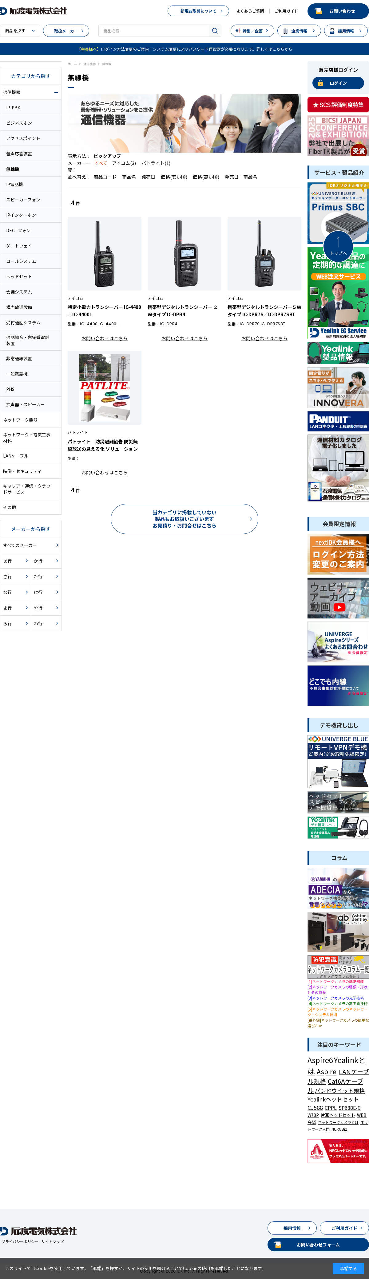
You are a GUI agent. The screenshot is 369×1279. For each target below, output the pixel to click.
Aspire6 (320, 1060)
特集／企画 (253, 31)
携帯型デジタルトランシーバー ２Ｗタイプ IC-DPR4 (183, 311)
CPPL (331, 1107)
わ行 (38, 623)
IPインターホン (21, 215)
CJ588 (315, 1107)
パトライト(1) (155, 163)
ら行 (7, 623)
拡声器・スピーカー (25, 404)
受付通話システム (23, 322)
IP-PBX (13, 107)
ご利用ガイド (286, 11)
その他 (9, 507)
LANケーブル (15, 456)
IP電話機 (14, 184)
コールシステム (21, 261)
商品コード (105, 177)
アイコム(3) (124, 163)
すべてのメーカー (20, 545)
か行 (38, 561)
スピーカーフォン (23, 200)
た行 (38, 576)
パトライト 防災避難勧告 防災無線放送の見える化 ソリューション (103, 445)
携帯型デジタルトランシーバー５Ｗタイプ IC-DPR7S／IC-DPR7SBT (264, 311)
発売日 (148, 177)
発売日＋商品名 (241, 177)
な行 (7, 592)
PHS (10, 389)
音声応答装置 (19, 153)
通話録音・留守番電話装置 (27, 340)
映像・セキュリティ (22, 471)
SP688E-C (350, 1107)
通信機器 (11, 92)
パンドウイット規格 (340, 1090)
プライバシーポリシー (20, 1241)
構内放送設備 (19, 307)
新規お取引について (198, 11)
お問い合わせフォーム (318, 1245)
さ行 (7, 576)
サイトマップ (53, 1241)
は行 (38, 592)
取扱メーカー (66, 31)
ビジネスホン (19, 123)
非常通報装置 (19, 358)
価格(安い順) (174, 177)
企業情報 (299, 31)
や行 (38, 608)
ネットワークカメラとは (338, 1122)
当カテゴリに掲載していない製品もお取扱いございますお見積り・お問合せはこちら (184, 519)
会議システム (19, 292)
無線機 (12, 169)
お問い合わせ (342, 11)
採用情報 (346, 31)
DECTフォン (18, 230)
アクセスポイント (23, 138)
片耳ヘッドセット (338, 1115)
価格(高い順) (206, 177)
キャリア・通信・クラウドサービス (26, 489)
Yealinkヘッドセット (333, 1099)
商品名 (129, 177)
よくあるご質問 (250, 11)
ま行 (7, 608)
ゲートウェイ (19, 246)
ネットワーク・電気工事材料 (26, 437)
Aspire (326, 1071)
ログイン (338, 83)
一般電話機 (17, 374)
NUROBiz (339, 1129)
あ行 (7, 561)
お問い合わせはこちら (104, 338)
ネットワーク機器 (20, 420)
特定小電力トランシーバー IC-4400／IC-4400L (104, 311)
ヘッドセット (19, 276)
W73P (313, 1115)
